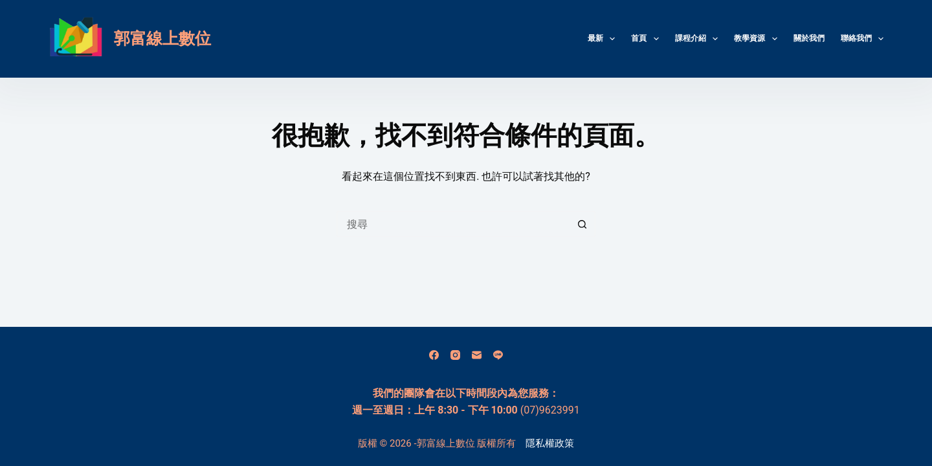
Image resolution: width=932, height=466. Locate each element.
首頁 (647, 39)
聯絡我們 (862, 39)
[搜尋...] (453, 224)
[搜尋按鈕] (582, 224)
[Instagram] (455, 355)
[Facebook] (434, 355)
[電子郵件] (477, 355)
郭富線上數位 (162, 38)
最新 (604, 39)
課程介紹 (699, 39)
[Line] (498, 355)
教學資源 (758, 39)
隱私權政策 (550, 443)
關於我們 (809, 38)
